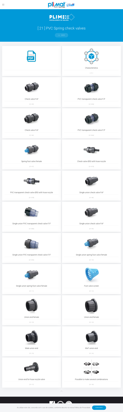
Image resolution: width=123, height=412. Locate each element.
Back (63, 35)
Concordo (99, 407)
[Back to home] (61, 4)
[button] (3, 4)
